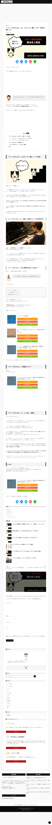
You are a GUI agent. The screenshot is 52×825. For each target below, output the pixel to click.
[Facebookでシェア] (21, 61)
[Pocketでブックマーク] (30, 61)
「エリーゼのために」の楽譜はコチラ (16, 142)
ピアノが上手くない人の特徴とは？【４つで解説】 (23, 530)
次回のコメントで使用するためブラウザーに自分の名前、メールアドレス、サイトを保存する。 (26, 622)
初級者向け (20, 482)
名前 (7, 602)
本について (9, 691)
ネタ (8, 674)
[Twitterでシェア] (17, 61)
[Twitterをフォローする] (26, 654)
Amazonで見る (22, 333)
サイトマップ (9, 500)
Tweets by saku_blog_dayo (8, 784)
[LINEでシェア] (35, 61)
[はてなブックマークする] (26, 61)
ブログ (43, 1)
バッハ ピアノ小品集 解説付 (23, 315)
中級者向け (14, 482)
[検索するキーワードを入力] (20, 663)
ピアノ (8, 34)
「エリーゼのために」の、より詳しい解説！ (17, 144)
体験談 (46, 1)
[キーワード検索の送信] (35, 663)
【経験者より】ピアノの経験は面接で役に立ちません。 (36, 764)
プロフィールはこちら (6, 773)
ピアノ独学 (9, 679)
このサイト (16, 423)
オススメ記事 (9, 670)
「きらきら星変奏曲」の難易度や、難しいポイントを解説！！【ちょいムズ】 (28, 510)
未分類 (8, 689)
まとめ (9, 146)
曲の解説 (12, 34)
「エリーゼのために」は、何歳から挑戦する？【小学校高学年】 (22, 138)
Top (30, 1)
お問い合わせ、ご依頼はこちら (8, 774)
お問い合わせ (9, 498)
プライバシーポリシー (11, 503)
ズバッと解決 (9, 672)
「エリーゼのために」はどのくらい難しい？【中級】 (19, 136)
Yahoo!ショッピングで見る (22, 321)
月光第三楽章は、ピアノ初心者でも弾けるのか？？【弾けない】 (25, 517)
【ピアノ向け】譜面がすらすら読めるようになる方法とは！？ (25, 524)
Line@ (16, 791)
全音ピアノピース (25, 189)
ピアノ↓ (39, 1)
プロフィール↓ (34, 1)
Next (8, 552)
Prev (44, 552)
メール (8, 608)
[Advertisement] (26, 12)
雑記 (49, 1)
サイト (7, 614)
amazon (16, 718)
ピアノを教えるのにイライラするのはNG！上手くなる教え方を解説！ (27, 537)
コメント (8, 589)
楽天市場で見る (32, 333)
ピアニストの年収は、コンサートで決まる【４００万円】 (24, 544)
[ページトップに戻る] (49, 822)
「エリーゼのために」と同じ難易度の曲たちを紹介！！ (20, 140)
